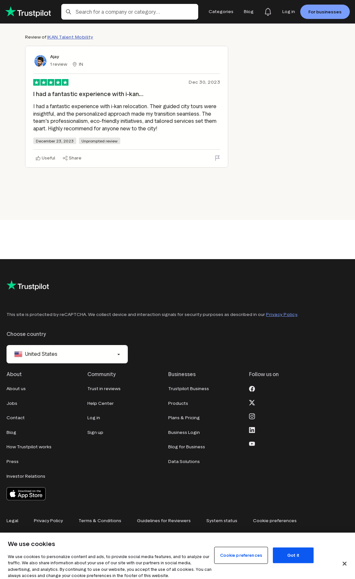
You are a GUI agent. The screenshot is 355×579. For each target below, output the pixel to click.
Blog (11, 432)
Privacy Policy (281, 314)
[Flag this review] (217, 158)
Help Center (100, 403)
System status (221, 520)
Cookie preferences (275, 520)
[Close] (344, 563)
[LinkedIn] (252, 429)
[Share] (72, 158)
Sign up (95, 432)
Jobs (12, 403)
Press (13, 461)
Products (178, 403)
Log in (93, 418)
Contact (16, 418)
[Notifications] (268, 12)
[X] (252, 402)
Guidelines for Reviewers (164, 520)
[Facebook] (252, 388)
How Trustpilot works (29, 447)
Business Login (184, 432)
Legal (12, 520)
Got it (293, 555)
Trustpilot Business (188, 388)
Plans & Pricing (184, 418)
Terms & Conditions (100, 520)
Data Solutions (184, 461)
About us (16, 388)
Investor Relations (26, 476)
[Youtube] (252, 443)
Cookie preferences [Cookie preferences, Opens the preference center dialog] (241, 555)
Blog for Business (186, 447)
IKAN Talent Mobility (70, 37)
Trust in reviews (104, 388)
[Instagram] (252, 416)
